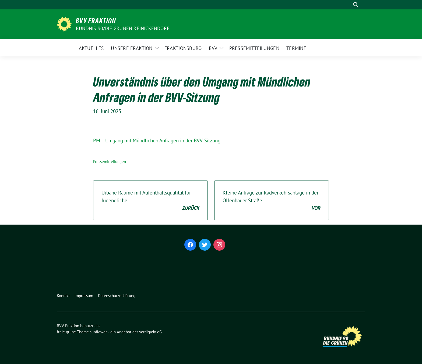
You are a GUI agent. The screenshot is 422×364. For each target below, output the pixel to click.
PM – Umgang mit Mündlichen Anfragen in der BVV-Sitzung (156, 140)
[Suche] (348, 4)
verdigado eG (150, 331)
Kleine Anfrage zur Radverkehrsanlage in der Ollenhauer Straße (272, 200)
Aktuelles (91, 48)
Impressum (84, 295)
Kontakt (63, 295)
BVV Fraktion (96, 21)
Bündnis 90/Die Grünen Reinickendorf (122, 28)
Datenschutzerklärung (116, 295)
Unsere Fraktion (132, 48)
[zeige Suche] (355, 4)
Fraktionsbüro (183, 48)
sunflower (98, 331)
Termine (296, 48)
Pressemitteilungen (254, 48)
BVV (213, 48)
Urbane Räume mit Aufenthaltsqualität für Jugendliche (150, 200)
